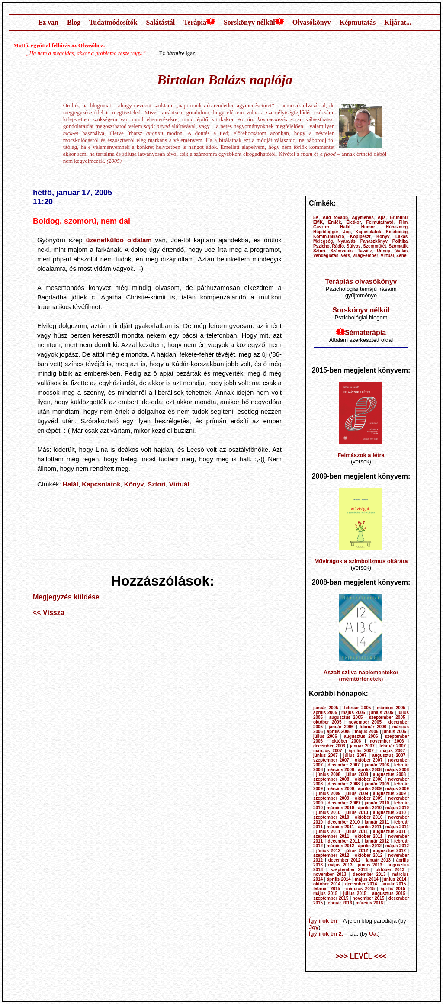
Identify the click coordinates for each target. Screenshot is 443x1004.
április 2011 (370, 826)
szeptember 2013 (349, 869)
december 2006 (329, 745)
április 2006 (339, 731)
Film (403, 222)
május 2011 (397, 826)
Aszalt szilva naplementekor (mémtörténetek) (361, 675)
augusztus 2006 (361, 736)
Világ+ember (366, 255)
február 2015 (326, 888)
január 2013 (378, 860)
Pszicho (321, 246)
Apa (382, 217)
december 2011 (343, 841)
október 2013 (390, 869)
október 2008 (368, 779)
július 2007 (355, 755)
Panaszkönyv (374, 241)
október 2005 (327, 722)
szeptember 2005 (387, 717)
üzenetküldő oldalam (119, 240)
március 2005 (391, 707)
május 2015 (325, 893)
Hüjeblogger (325, 231)
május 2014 (367, 879)
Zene (401, 255)
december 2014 (361, 884)
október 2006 (346, 741)
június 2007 (325, 755)
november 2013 (329, 874)
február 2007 (392, 745)
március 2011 (340, 826)
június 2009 (328, 793)
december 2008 (343, 784)
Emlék (334, 222)
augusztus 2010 (389, 812)
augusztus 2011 (389, 831)
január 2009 (377, 784)
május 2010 (397, 807)
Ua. (373, 933)
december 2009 (343, 803)
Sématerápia (365, 332)
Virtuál (179, 484)
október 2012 (368, 855)
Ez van (48, 22)
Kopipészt (360, 236)
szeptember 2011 (331, 836)
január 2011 (377, 822)
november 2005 (365, 722)
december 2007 (343, 765)
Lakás (401, 236)
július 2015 (354, 893)
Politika (400, 241)
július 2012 (356, 850)
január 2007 (362, 745)
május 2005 (353, 712)
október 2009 (368, 798)
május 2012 (397, 845)
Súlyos (354, 246)
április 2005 (325, 712)
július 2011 (356, 831)
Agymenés (363, 217)
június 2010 (328, 812)
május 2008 (397, 769)
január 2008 (377, 765)
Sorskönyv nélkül (249, 22)
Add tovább (335, 217)
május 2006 (367, 731)
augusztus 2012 (389, 850)
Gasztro (321, 227)
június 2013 (370, 864)
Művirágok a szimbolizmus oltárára (361, 561)
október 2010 (368, 817)
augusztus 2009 (389, 793)
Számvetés (341, 250)
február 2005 (357, 707)
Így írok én (323, 920)
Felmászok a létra (360, 455)
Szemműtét (374, 246)
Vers (345, 255)
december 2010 (343, 822)
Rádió (338, 246)
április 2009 (370, 788)
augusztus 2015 (388, 893)
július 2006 (325, 736)
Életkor (353, 222)
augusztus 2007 (388, 755)
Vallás (401, 250)
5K (316, 217)
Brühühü (399, 217)
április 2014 (339, 879)
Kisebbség (397, 231)
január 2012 (377, 841)
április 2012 (370, 845)
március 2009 (340, 788)
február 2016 (339, 903)
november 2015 (369, 898)
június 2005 (381, 712)
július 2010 (356, 812)
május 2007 (392, 750)
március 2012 (340, 845)
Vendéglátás (325, 255)
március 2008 (340, 769)
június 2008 (328, 774)
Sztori (157, 484)
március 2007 (327, 750)
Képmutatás (358, 22)
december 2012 (344, 860)
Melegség (323, 241)
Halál (70, 484)
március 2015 (360, 888)
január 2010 (377, 803)
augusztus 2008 (389, 774)
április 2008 (370, 769)
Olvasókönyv (311, 22)
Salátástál (160, 22)
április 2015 (393, 888)
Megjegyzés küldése (66, 597)
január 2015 (394, 884)
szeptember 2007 (331, 760)
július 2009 (356, 793)
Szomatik (398, 246)
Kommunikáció (328, 236)
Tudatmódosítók (113, 22)
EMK (318, 222)
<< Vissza (48, 612)
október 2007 (368, 760)
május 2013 (340, 864)
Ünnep (383, 250)
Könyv (134, 484)
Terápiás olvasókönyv (361, 281)
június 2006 (394, 731)
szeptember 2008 (331, 779)
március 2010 (340, 807)
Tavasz (365, 250)
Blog (73, 22)
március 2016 (369, 903)
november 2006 (387, 741)
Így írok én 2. (326, 933)
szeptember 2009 (331, 798)
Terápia (194, 22)
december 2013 (369, 874)
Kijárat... (397, 22)
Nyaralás (346, 241)
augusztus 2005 (346, 717)
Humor (368, 227)
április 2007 (361, 750)
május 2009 (397, 788)
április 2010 (370, 807)
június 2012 (328, 850)
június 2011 (328, 831)
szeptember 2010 (331, 817)
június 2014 (394, 879)
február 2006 (373, 726)
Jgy (313, 927)
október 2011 (368, 836)
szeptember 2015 (330, 898)
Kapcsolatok (101, 484)
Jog (347, 231)
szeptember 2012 (331, 855)
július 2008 (356, 774)
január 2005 (325, 707)
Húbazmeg (397, 227)
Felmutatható (380, 222)
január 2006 (341, 726)
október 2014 (326, 884)
